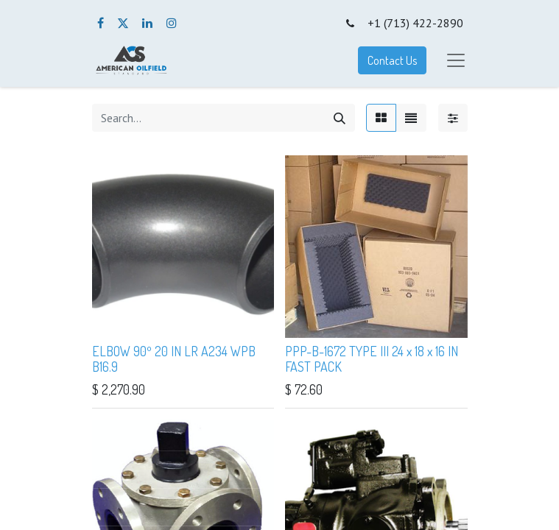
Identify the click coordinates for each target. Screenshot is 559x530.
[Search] (339, 118)
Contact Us (392, 60)
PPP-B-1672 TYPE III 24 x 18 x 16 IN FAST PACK (371, 359)
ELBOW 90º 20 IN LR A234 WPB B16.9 (174, 359)
